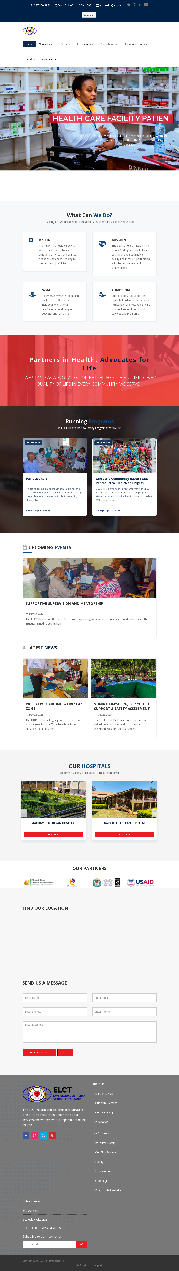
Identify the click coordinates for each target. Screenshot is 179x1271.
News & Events (50, 59)
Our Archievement (106, 1103)
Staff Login (101, 1181)
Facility (99, 1162)
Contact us (89, 14)
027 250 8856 (42, 5)
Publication (101, 1122)
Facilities (66, 44)
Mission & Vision (105, 1093)
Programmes (86, 44)
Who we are (47, 44)
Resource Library (136, 44)
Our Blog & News (105, 1152)
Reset (65, 1052)
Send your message (39, 1052)
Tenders (31, 59)
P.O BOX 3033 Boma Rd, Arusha (42, 1228)
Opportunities (110, 44)
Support (97, 1265)
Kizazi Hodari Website (108, 1190)
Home (29, 44)
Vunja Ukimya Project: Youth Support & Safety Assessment (122, 706)
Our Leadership (104, 1112)
